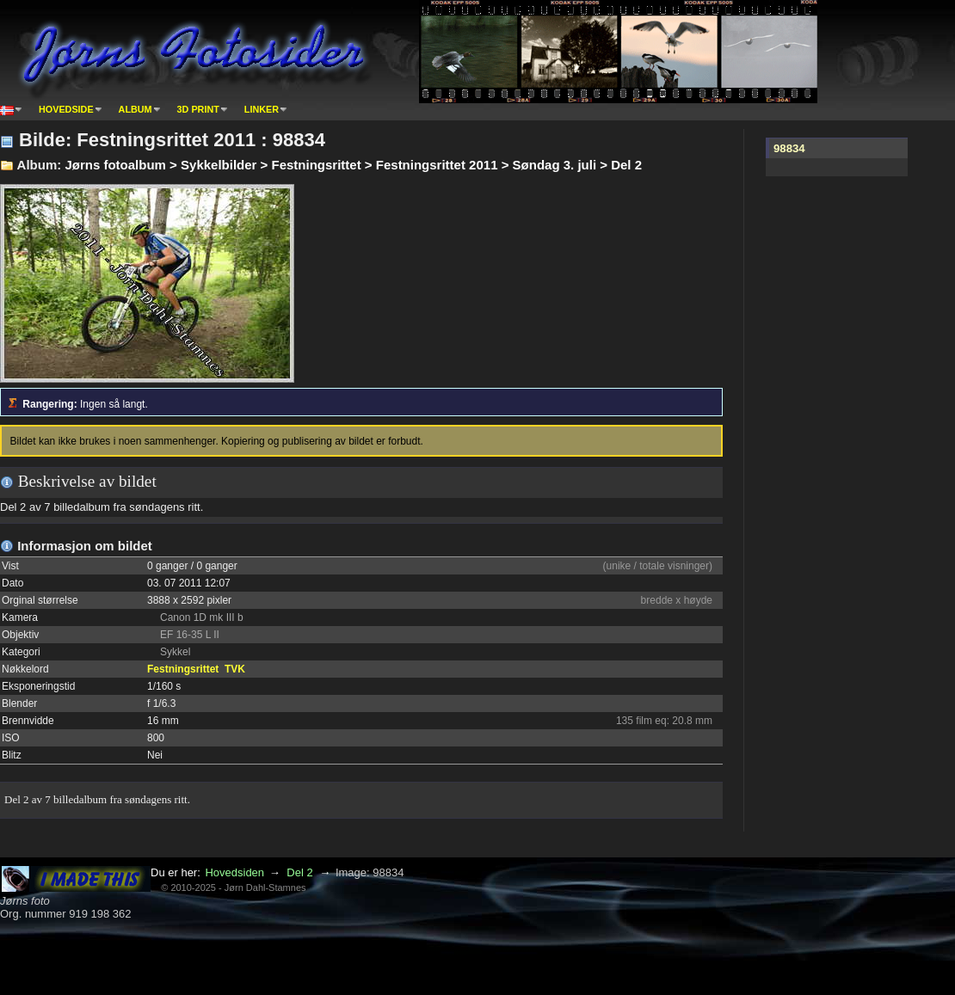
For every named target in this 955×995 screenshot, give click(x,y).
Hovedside (66, 109)
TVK (235, 669)
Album (135, 109)
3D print (198, 109)
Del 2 (299, 872)
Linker (261, 109)
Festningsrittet (183, 669)
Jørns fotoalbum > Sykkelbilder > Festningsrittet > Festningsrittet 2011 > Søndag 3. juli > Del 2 (353, 164)
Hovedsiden (234, 872)
